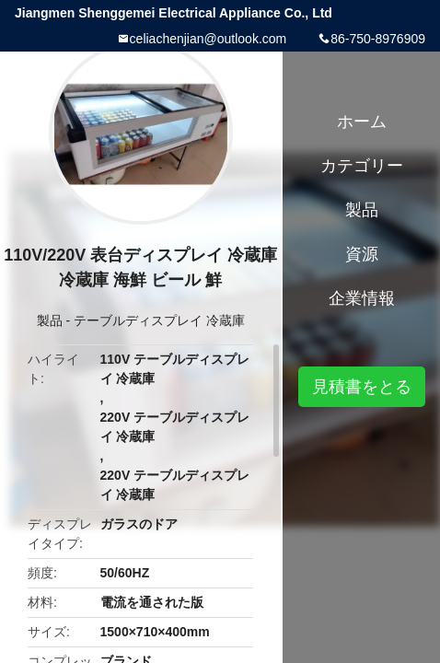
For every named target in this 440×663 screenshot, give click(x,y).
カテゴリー (361, 166)
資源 (361, 254)
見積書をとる (361, 387)
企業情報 (362, 298)
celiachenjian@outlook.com (208, 38)
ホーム (362, 121)
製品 (50, 320)
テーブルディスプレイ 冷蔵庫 (159, 320)
